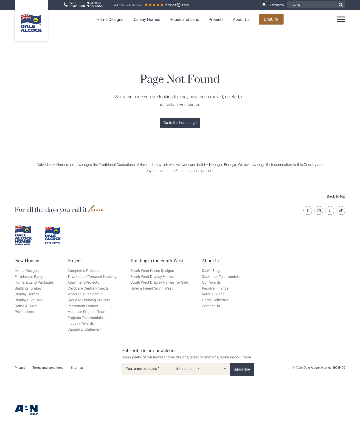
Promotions (24, 312)
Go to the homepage (180, 122)
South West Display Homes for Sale (159, 282)
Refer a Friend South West (151, 288)
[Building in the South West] (159, 261)
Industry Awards (81, 323)
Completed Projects (84, 270)
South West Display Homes (152, 276)
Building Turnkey (28, 288)
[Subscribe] (242, 369)
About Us (241, 19)
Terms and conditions (47, 368)
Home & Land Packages (34, 282)
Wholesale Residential (85, 294)
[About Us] (221, 261)
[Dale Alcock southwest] (26, 235)
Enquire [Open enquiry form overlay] (271, 19)
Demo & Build (26, 306)
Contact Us (211, 306)
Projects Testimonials (85, 318)
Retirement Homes (83, 306)
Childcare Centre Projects (88, 288)
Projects (216, 19)
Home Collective (215, 300)
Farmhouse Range (29, 276)
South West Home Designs (152, 270)
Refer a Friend (213, 294)
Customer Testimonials (221, 276)
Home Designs (109, 19)
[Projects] (92, 261)
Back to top (336, 196)
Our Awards (211, 282)
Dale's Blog (211, 270)
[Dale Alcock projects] (56, 235)
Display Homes (146, 19)
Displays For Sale (29, 300)
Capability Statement (84, 329)
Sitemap (77, 367)
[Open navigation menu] (341, 19)
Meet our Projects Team (87, 312)
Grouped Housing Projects (89, 300)
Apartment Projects (83, 282)
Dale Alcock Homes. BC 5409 (324, 368)
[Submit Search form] (340, 4)
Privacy (20, 368)
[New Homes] (34, 261)
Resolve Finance (215, 288)
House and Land (184, 19)
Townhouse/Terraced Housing (92, 276)
